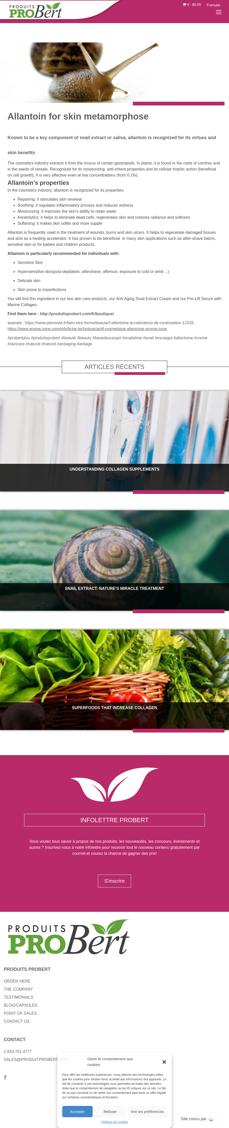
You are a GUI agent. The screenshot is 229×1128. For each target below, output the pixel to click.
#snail (148, 338)
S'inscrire (114, 881)
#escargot (163, 338)
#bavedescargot (106, 338)
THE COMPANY (18, 989)
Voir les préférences (147, 1111)
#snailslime (132, 338)
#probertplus (19, 338)
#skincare (16, 344)
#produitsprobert (45, 338)
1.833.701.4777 (18, 1051)
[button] (164, 1061)
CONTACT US (17, 1021)
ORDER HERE (17, 981)
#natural (33, 344)
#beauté (68, 338)
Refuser (110, 1111)
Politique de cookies (114, 1122)
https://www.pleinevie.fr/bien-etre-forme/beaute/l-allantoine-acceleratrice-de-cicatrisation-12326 (109, 323)
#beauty (84, 338)
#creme (200, 338)
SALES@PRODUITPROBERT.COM (36, 1059)
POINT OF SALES (20, 1013)
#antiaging (66, 344)
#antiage (84, 344)
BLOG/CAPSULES (20, 1005)
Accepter (77, 1111)
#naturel (48, 344)
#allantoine (183, 338)
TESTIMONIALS (18, 997)
